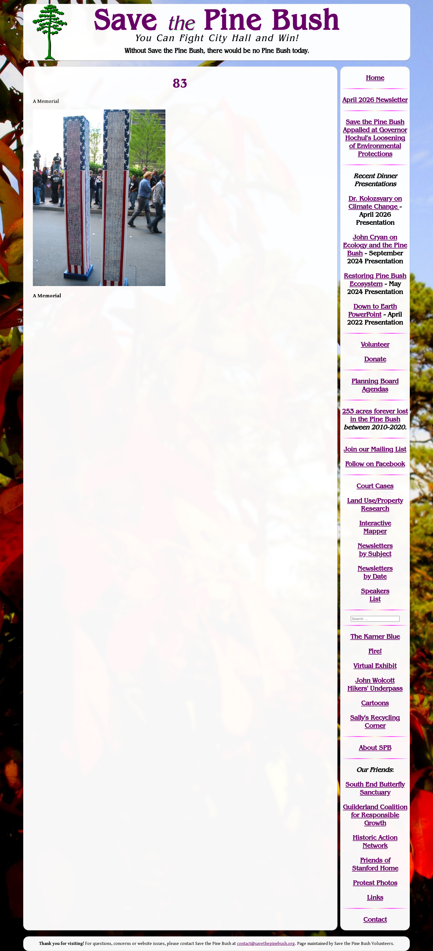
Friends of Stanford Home (375, 864)
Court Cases (375, 486)
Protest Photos (375, 883)
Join (350, 449)
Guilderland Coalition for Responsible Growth (375, 815)
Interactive (375, 523)
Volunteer (375, 344)
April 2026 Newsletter (375, 100)
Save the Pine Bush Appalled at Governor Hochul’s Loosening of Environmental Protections (375, 138)
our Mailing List (381, 449)
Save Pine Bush (217, 19)
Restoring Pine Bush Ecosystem (375, 280)
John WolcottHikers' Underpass (375, 684)
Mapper (375, 531)
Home (375, 78)
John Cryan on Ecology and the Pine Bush (375, 245)
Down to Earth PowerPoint (372, 310)
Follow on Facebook (375, 464)
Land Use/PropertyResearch (375, 504)
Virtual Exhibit (375, 666)
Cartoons (375, 703)
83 (180, 82)
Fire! (375, 651)
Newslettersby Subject (375, 550)
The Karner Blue (375, 636)
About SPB (375, 748)
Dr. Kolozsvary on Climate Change (375, 202)
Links (375, 897)
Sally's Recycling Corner (375, 722)
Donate (375, 359)
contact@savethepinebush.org (266, 943)
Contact (375, 919)
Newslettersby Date (375, 572)
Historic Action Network (375, 842)
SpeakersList (375, 595)
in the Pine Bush (379, 415)
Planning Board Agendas (375, 385)
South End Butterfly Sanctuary (375, 788)
